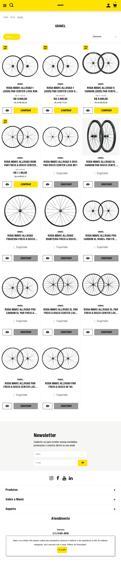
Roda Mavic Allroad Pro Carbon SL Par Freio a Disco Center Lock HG (20, 313)
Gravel (20, 17)
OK (82, 463)
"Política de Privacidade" (76, 545)
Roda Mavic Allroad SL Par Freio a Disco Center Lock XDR (60, 313)
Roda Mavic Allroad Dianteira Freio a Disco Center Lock (60, 239)
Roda (12, 17)
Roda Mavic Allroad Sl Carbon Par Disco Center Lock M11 (101, 165)
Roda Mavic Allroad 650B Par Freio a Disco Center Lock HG (20, 165)
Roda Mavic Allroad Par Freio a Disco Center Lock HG (20, 387)
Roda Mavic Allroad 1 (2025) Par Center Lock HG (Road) (60, 91)
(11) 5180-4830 (61, 533)
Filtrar (11, 37)
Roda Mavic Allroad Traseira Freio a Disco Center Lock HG (20, 239)
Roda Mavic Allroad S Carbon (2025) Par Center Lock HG (101, 91)
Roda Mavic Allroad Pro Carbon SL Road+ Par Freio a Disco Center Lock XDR (101, 239)
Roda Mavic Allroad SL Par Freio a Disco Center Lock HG (101, 313)
